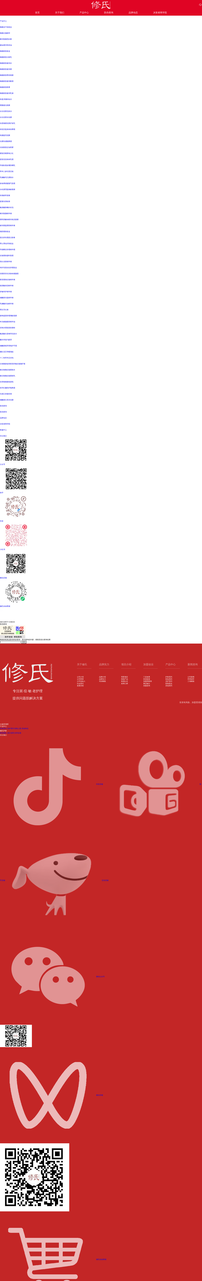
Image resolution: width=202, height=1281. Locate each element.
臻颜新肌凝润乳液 (6, 93)
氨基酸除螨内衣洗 (6, 207)
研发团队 (3, 733)
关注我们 (3, 436)
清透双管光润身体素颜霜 (9, 274)
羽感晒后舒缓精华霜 (7, 249)
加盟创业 (148, 664)
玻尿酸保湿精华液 (6, 286)
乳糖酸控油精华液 (6, 304)
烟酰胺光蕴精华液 (6, 298)
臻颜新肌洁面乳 (6, 57)
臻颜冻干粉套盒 (6, 27)
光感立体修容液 (6, 394)
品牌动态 (133, 12)
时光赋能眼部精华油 (7, 322)
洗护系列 (10, 728)
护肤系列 (3, 728)
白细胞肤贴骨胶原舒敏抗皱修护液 (12, 364)
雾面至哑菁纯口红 (6, 153)
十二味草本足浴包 (6, 358)
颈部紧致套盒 (5, 231)
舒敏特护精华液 (6, 292)
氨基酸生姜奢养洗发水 (8, 334)
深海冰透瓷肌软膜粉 (7, 328)
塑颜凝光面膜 (5, 105)
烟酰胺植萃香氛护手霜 (8, 346)
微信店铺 (101, 1152)
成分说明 (10, 733)
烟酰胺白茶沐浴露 (6, 400)
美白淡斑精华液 (6, 262)
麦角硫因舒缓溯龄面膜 (8, 316)
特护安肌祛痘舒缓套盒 (8, 268)
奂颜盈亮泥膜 (5, 135)
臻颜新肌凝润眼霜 (6, 81)
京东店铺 (57, 880)
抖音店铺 (51, 784)
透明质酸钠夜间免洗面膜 (9, 219)
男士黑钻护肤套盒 (6, 243)
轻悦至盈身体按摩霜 (7, 129)
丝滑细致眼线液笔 (6, 382)
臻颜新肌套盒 (5, 51)
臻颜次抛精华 (5, 33)
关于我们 (59, 12)
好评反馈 (17, 733)
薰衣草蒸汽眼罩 (6, 340)
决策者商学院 (160, 12)
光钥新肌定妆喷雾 (6, 147)
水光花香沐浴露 (6, 117)
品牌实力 (104, 664)
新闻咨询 (193, 664)
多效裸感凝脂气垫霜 (7, 183)
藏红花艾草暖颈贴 (6, 352)
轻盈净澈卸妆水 (6, 99)
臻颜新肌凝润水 (6, 63)
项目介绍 (126, 664)
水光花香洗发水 (6, 111)
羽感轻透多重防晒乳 (7, 165)
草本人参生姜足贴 (6, 171)
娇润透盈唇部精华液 (7, 225)
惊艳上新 (17, 728)
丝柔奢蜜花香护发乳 (7, 123)
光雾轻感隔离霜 (6, 141)
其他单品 (25, 728)
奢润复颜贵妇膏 (6, 39)
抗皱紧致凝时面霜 (6, 255)
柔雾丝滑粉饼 (5, 201)
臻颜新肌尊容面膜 (6, 75)
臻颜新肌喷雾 (5, 87)
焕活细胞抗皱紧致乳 (7, 376)
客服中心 (3, 430)
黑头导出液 (4, 310)
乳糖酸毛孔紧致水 (6, 177)
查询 (23, 642)
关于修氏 (82, 664)
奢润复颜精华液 (6, 213)
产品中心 (84, 12)
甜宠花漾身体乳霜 (6, 159)
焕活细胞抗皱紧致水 (7, 370)
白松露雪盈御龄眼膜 (7, 189)
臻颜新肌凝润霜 (6, 69)
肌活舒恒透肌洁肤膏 (7, 237)
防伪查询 (108, 12)
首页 (37, 12)
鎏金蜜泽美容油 (6, 45)
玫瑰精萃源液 (5, 195)
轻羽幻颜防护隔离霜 (7, 388)
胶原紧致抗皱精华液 (7, 280)
